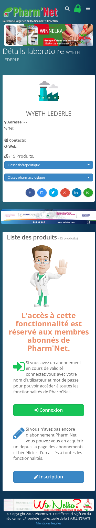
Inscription (48, 477)
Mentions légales (48, 523)
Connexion (49, 410)
